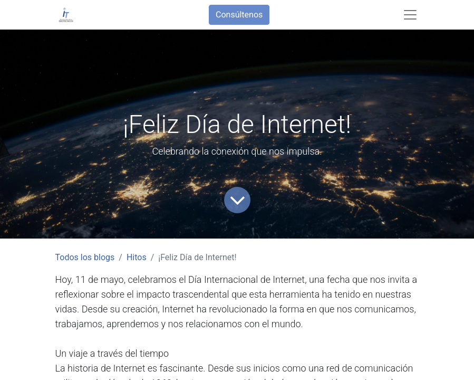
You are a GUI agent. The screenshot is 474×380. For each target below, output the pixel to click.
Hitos (137, 257)
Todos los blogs (85, 257)
